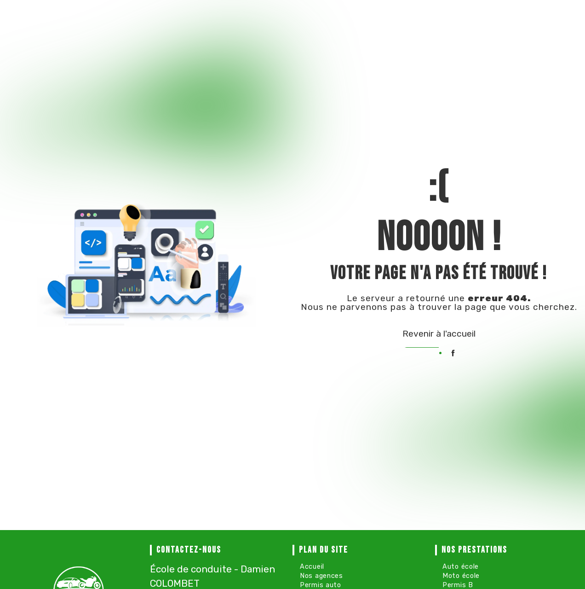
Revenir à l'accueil (439, 333)
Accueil (312, 567)
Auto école (460, 567)
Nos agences (321, 576)
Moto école (461, 576)
